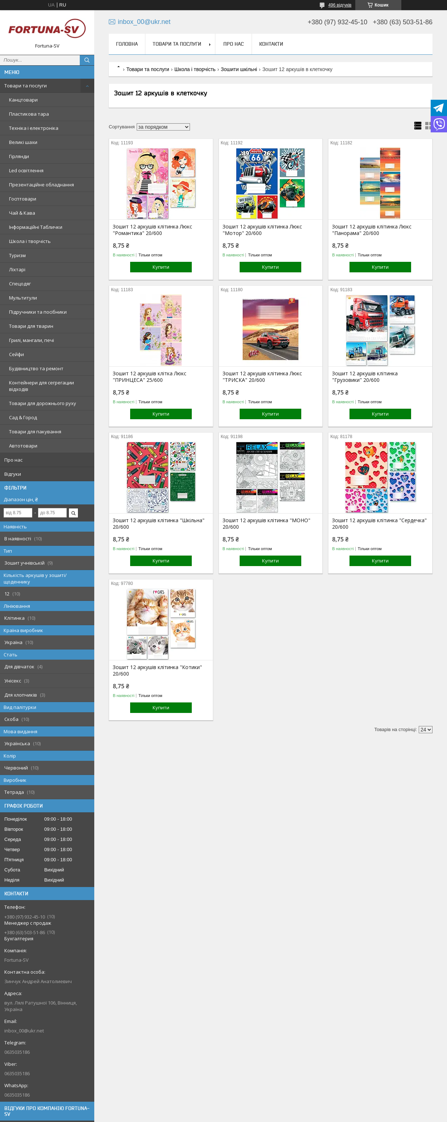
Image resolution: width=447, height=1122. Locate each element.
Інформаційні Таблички (35, 227)
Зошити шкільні (239, 69)
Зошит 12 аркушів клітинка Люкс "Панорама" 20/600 (371, 229)
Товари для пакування (35, 431)
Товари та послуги (25, 85)
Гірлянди (19, 156)
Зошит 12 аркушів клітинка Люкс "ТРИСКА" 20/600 (262, 376)
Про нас (13, 460)
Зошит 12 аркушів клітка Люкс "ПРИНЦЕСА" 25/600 (149, 376)
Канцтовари (23, 99)
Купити (161, 267)
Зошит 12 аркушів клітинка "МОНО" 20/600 (266, 523)
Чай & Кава (22, 213)
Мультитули (23, 297)
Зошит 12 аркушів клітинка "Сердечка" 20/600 (379, 523)
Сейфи (16, 354)
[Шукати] (87, 60)
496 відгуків (339, 5)
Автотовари (23, 445)
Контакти (271, 44)
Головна (127, 44)
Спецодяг (20, 283)
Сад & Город (23, 417)
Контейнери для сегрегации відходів (41, 385)
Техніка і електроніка (33, 128)
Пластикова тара (29, 114)
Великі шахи (23, 142)
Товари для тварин (31, 326)
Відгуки (12, 474)
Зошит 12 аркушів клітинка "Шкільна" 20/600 (158, 523)
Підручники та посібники (38, 312)
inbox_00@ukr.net (24, 1030)
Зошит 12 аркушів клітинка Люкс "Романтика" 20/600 (152, 229)
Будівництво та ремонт (36, 368)
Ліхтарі (17, 269)
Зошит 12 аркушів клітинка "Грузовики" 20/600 (365, 376)
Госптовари (22, 198)
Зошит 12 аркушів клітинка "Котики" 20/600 (157, 670)
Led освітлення (26, 170)
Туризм (17, 255)
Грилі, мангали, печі (31, 340)
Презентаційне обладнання (41, 184)
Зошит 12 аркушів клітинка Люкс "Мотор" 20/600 (262, 229)
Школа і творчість (30, 241)
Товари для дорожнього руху (42, 403)
